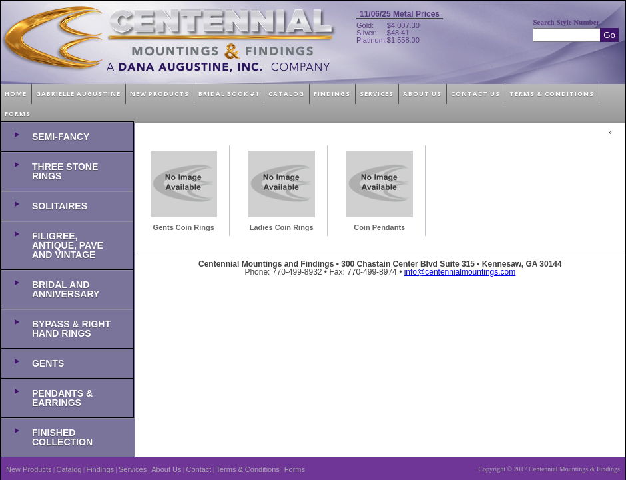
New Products (28, 469)
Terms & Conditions (247, 469)
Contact (199, 469)
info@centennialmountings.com (460, 272)
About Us (166, 469)
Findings (100, 469)
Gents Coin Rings (183, 227)
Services (133, 469)
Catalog (69, 469)
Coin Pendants (379, 227)
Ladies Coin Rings (282, 227)
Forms (294, 469)
